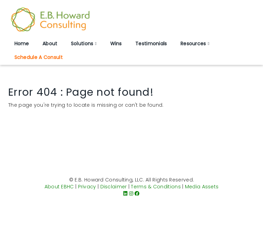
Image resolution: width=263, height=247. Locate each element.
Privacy (87, 186)
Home (21, 43)
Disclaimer (113, 186)
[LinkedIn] (125, 193)
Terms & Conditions (155, 186)
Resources (193, 43)
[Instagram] (131, 193)
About (50, 43)
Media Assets (202, 186)
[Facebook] (137, 193)
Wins (116, 43)
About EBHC (59, 186)
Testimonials (151, 43)
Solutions (82, 43)
